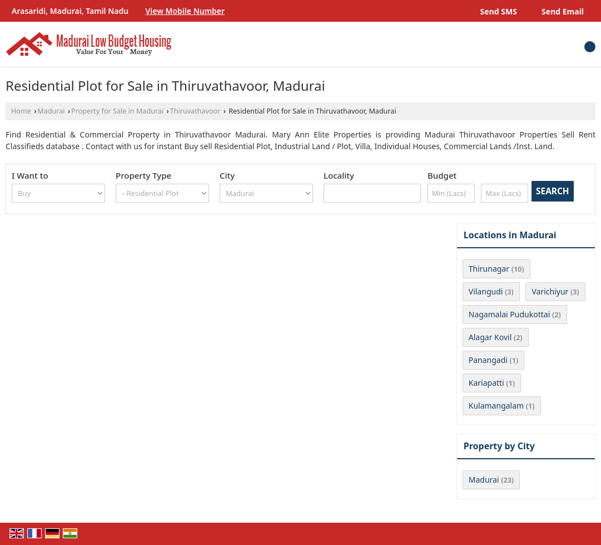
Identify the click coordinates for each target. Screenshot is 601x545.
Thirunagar (489, 268)
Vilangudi (486, 291)
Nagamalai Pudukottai (509, 314)
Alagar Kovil (490, 337)
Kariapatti (486, 382)
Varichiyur (550, 291)
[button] (185, 11)
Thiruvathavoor (195, 111)
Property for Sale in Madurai (117, 111)
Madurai (50, 111)
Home (21, 111)
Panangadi (488, 360)
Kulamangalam (496, 405)
